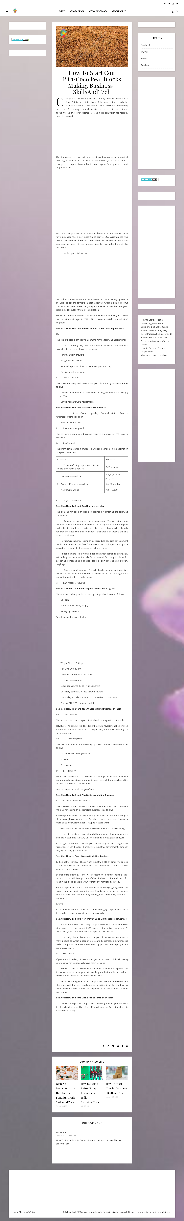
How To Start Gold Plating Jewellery (86, 505)
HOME (62, 11)
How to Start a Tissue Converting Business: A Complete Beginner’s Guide (154, 323)
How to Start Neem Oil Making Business (88, 856)
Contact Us (77, 11)
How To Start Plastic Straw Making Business (90, 794)
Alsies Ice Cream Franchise (154, 355)
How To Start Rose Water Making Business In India (93, 708)
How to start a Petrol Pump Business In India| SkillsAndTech (90, 1093)
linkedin (144, 58)
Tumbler (145, 65)
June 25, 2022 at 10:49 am (66, 1136)
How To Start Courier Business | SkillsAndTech (116, 1088)
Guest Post (118, 11)
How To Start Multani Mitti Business (86, 407)
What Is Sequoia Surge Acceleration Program (90, 588)
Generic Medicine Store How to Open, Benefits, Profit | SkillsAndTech (66, 1093)
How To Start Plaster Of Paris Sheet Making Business (95, 328)
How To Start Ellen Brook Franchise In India (89, 997)
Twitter (144, 51)
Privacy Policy (98, 11)
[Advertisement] (92, 137)
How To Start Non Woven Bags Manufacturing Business (96, 918)
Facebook (145, 45)
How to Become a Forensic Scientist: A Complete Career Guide (155, 341)
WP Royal (32, 1212)
